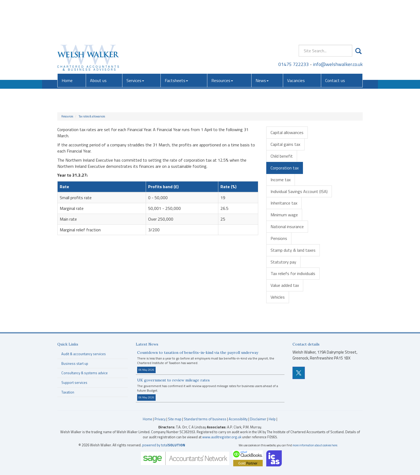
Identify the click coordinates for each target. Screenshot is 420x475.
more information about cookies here (314, 445)
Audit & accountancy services (83, 354)
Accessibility (238, 419)
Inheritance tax (284, 203)
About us (98, 41)
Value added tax (285, 285)
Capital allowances (287, 132)
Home (67, 41)
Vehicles (278, 297)
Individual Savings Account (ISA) (299, 191)
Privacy (160, 419)
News (262, 41)
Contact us (335, 41)
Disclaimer (258, 419)
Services (135, 41)
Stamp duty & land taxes (293, 250)
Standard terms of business (205, 419)
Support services (74, 382)
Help (272, 419)
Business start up (74, 363)
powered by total (163, 445)
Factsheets (176, 41)
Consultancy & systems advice (84, 373)
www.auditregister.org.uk (221, 437)
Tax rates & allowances (92, 116)
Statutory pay (283, 262)
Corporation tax (285, 168)
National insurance (287, 226)
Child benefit (282, 156)
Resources (222, 41)
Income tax (281, 179)
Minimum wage (284, 214)
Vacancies (296, 41)
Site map (174, 419)
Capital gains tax (285, 144)
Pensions (279, 238)
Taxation (67, 392)
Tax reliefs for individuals (293, 273)
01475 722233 (293, 25)
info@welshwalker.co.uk (338, 25)
